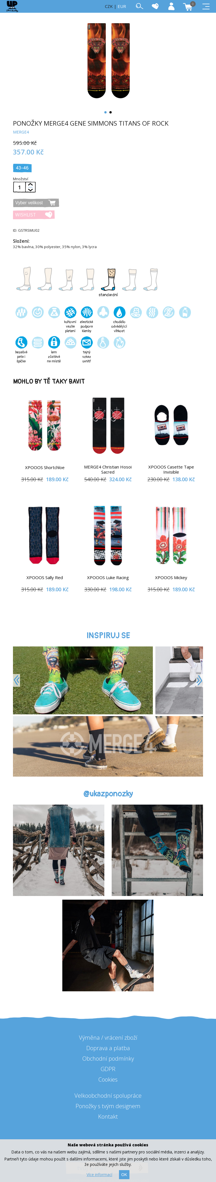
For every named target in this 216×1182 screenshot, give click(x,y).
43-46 (22, 168)
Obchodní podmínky (108, 1058)
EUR (122, 6)
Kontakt (108, 1116)
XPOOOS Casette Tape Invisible (171, 469)
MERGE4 (21, 132)
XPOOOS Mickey (171, 577)
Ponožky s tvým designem (108, 1106)
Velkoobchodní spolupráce (108, 1095)
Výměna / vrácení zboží (108, 1037)
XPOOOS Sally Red (45, 577)
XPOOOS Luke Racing (108, 577)
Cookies (108, 1079)
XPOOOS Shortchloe (45, 467)
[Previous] (16, 680)
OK (124, 1174)
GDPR (108, 1069)
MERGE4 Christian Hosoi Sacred (108, 469)
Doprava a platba (108, 1048)
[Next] (199, 680)
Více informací (99, 1174)
